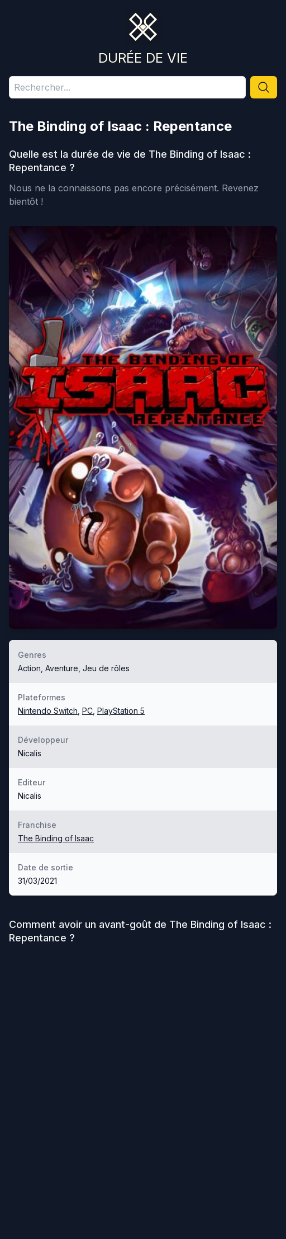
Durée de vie (143, 58)
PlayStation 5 (121, 710)
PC (87, 710)
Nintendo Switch (48, 710)
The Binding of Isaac (56, 838)
